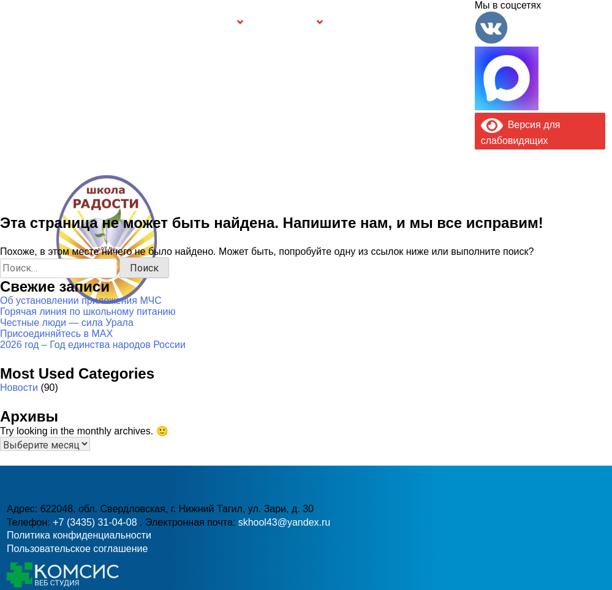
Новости (19, 387)
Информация (13, 20)
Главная (43, 22)
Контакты (448, 22)
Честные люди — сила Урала (67, 322)
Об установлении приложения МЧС (81, 300)
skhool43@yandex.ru (437, 263)
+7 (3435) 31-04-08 (266, 263)
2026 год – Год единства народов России (93, 344)
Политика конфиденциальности (79, 535)
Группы (219, 23)
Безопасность (285, 23)
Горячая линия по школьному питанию (87, 311)
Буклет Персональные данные (367, 22)
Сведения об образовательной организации (110, 22)
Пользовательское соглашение (77, 548)
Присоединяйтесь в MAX (56, 333)
